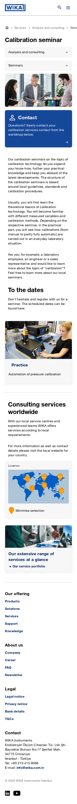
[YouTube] (17, 793)
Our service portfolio (29, 566)
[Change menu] (68, 8)
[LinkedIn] (7, 793)
